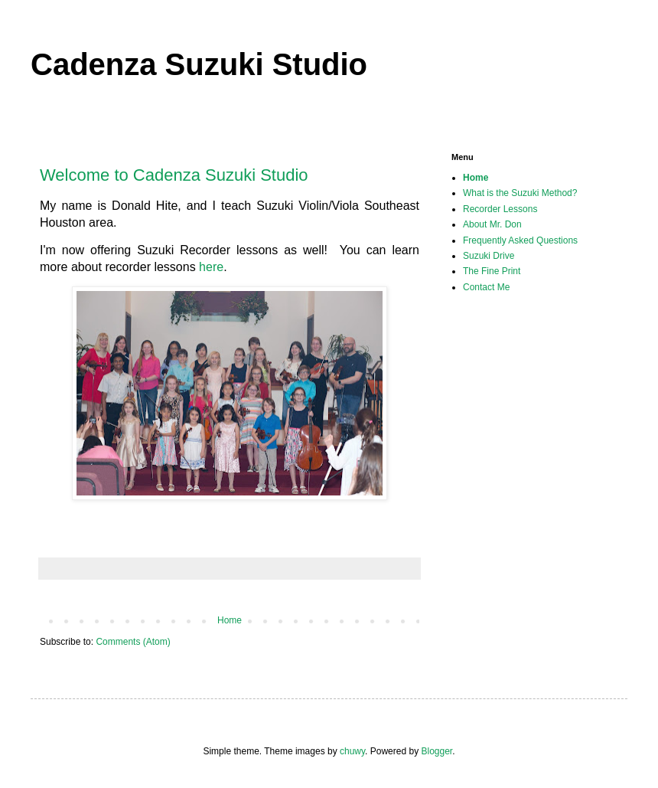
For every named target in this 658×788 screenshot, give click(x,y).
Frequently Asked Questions (520, 240)
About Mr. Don (492, 224)
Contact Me (486, 287)
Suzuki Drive (488, 255)
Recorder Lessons (500, 209)
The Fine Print (491, 271)
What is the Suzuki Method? (520, 193)
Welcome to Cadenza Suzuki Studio (174, 175)
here (211, 266)
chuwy (352, 751)
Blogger (436, 751)
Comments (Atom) (133, 641)
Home (229, 620)
